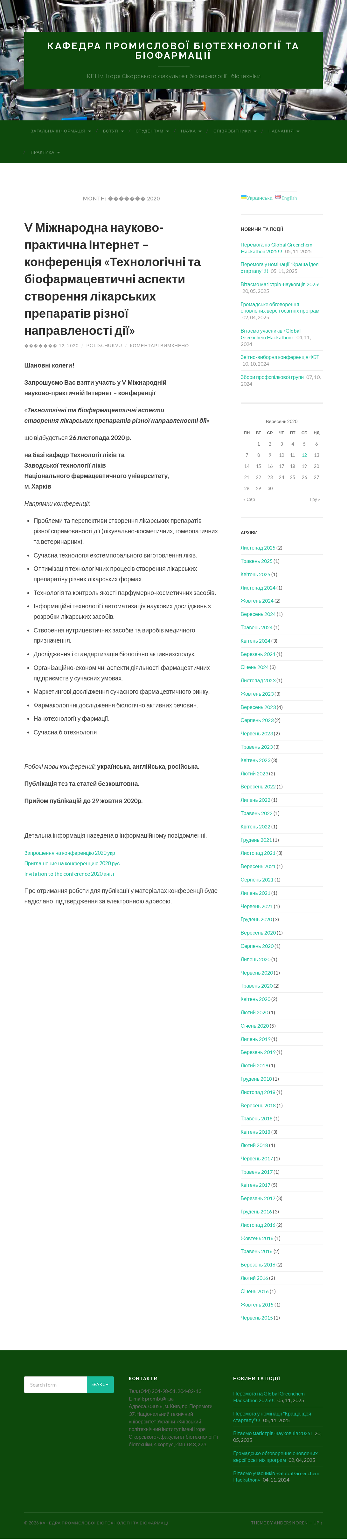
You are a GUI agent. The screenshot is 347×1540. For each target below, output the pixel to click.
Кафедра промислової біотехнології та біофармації (173, 51)
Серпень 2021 (257, 881)
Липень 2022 (255, 801)
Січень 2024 (255, 668)
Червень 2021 (257, 907)
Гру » (315, 500)
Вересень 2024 (258, 615)
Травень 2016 (257, 1252)
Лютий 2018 (254, 1146)
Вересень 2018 (258, 1106)
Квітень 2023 (256, 761)
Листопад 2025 (258, 549)
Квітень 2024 (256, 641)
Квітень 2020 (256, 1000)
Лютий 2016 (254, 1279)
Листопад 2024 (258, 588)
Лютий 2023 (254, 774)
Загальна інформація (58, 132)
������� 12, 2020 (51, 347)
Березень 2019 (258, 1053)
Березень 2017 (258, 1199)
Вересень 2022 (258, 788)
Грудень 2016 (256, 1213)
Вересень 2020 (258, 934)
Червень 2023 (257, 735)
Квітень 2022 (256, 828)
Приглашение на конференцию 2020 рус (81, 864)
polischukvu (104, 347)
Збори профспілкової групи (272, 378)
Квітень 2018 (256, 1133)
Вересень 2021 (258, 867)
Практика (42, 153)
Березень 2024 (258, 655)
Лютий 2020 (254, 1013)
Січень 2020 (255, 1027)
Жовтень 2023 (257, 695)
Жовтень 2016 (257, 1239)
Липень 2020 (255, 960)
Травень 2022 (257, 814)
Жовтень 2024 (257, 602)
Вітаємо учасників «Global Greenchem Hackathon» (271, 335)
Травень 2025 (257, 562)
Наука (188, 132)
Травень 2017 (257, 1173)
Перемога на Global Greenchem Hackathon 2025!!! (276, 249)
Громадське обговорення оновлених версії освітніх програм (280, 308)
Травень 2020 (257, 987)
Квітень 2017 (256, 1186)
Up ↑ (318, 1524)
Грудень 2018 (256, 1080)
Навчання (281, 132)
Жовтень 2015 (257, 1305)
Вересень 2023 (258, 708)
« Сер (249, 500)
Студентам (149, 132)
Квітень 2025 (256, 575)
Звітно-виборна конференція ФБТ (280, 358)
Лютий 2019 (254, 1067)
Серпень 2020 (257, 947)
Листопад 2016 (258, 1226)
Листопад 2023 (258, 682)
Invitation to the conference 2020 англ (76, 875)
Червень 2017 (257, 1160)
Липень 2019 (255, 1040)
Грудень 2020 (256, 920)
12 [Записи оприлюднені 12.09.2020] (304, 456)
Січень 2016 (255, 1292)
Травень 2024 (257, 628)
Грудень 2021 (256, 841)
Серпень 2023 (257, 721)
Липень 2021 (255, 894)
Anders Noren (291, 1524)
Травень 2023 (257, 748)
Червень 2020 (257, 973)
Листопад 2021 (258, 854)
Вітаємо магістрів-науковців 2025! (280, 285)
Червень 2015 (257, 1319)
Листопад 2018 (258, 1093)
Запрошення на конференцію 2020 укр (78, 854)
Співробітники (232, 132)
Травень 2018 (257, 1120)
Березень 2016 (258, 1266)
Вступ (110, 132)
